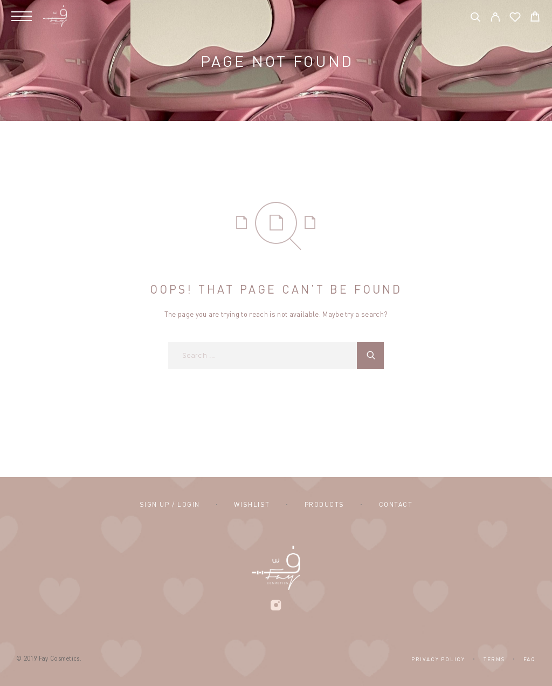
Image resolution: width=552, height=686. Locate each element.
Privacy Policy (438, 659)
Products (324, 504)
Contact (396, 504)
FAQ (529, 659)
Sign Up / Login (170, 504)
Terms (494, 659)
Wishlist (252, 504)
